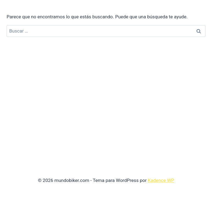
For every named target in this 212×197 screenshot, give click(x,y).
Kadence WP (161, 180)
